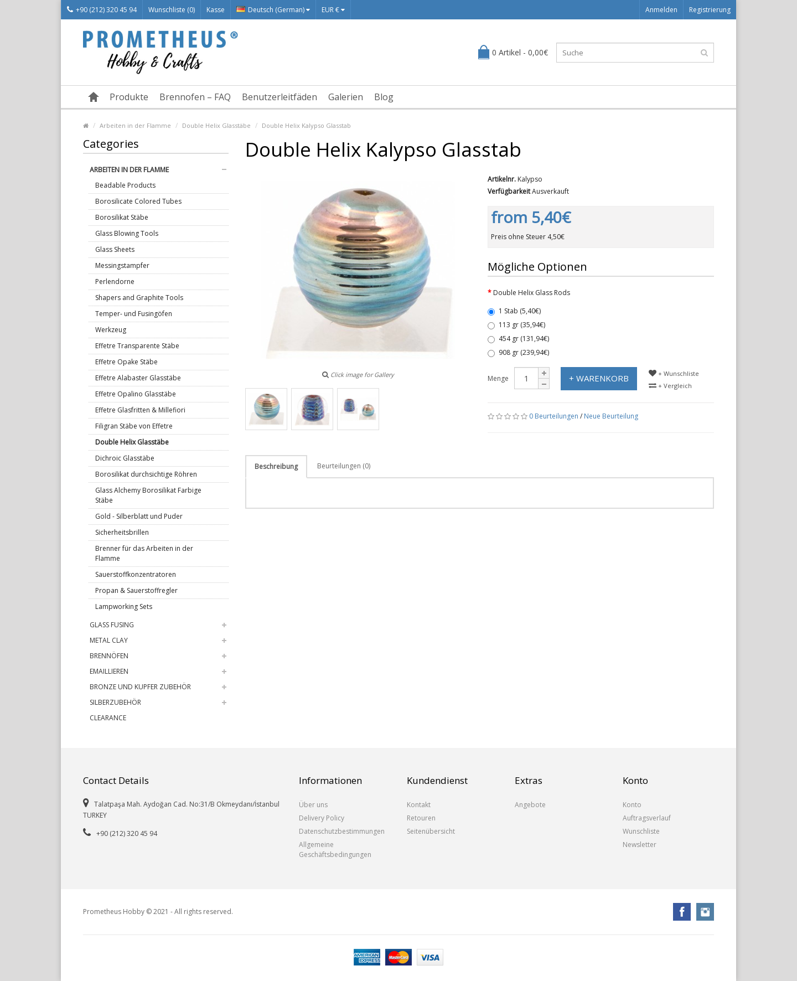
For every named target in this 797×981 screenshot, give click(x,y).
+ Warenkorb (599, 378)
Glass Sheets (114, 249)
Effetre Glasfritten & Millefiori (140, 410)
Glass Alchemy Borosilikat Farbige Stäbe (148, 495)
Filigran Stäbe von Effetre (134, 426)
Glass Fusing (112, 624)
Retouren (421, 818)
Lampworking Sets (123, 606)
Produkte (129, 97)
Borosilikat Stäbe (121, 217)
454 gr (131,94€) (518, 338)
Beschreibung (276, 466)
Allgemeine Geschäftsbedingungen (335, 849)
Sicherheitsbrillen (122, 532)
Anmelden (661, 9)
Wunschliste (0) (171, 9)
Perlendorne (114, 281)
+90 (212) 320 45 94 (102, 9)
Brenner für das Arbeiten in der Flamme (144, 553)
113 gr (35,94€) (516, 324)
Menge (498, 378)
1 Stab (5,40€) (514, 311)
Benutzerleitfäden (279, 97)
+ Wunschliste (674, 373)
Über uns (313, 804)
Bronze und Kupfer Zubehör (140, 686)
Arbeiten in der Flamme (135, 125)
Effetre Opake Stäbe (126, 361)
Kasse (215, 9)
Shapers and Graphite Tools (139, 297)
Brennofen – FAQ (195, 97)
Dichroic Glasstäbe (124, 458)
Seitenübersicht (431, 831)
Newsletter (639, 844)
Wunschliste (641, 831)
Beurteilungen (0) (343, 466)
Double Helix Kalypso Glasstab (306, 125)
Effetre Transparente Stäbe (137, 345)
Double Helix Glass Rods (531, 292)
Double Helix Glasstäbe (216, 125)
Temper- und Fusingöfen (133, 313)
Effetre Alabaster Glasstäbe (138, 378)
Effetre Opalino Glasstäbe (135, 394)
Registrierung (710, 9)
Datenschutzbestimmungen (342, 831)
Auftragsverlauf (647, 818)
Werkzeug (110, 329)
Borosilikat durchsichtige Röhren (146, 474)
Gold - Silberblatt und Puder (139, 516)
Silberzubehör (115, 702)
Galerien (345, 97)
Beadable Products (125, 185)
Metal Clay (109, 640)
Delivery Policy (321, 818)
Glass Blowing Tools (126, 233)
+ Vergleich (670, 385)
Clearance (108, 717)
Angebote (530, 804)
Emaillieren (109, 671)
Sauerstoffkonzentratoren (135, 574)
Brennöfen (109, 655)
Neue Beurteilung (611, 416)
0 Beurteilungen (553, 416)
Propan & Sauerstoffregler (136, 590)
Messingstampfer (122, 265)
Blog (384, 97)
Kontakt (419, 804)
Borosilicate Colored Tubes (138, 201)
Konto (632, 804)
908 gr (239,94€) (518, 352)
